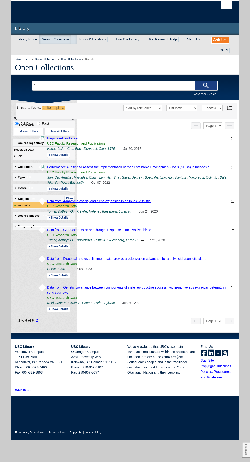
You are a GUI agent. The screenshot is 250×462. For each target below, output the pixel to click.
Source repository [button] (29, 143)
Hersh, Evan (120, 290)
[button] (34, 411)
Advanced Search (205, 94)
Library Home (27, 39)
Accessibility (93, 454)
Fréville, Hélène (152, 228)
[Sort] (142, 115)
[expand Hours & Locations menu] (110, 39)
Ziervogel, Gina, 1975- (164, 155)
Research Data (43, 150)
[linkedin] (211, 375)
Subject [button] (25, 199)
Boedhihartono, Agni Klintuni (131, 194)
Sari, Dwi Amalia (123, 189)
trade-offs (23, 205)
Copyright (75, 454)
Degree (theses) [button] (31, 215)
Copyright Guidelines (216, 387)
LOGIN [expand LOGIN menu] (223, 50)
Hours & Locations (92, 39)
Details (122, 161)
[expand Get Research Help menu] (181, 39)
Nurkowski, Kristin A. (156, 256)
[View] (181, 115)
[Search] (206, 85)
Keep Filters (28, 131)
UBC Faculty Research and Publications (140, 149)
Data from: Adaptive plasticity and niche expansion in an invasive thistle (163, 217)
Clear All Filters (59, 131)
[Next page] (229, 131)
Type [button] (23, 177)
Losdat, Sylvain (168, 324)
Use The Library (127, 39)
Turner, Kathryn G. (124, 228)
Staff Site (207, 382)
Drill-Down (24, 123)
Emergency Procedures (29, 454)
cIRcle (43, 156)
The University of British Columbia (26, 12)
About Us (193, 39)
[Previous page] (196, 131)
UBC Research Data (126, 222)
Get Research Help (163, 39)
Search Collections (56, 39)
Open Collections (44, 67)
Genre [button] (24, 188)
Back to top (25, 411)
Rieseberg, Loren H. (180, 228)
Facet (43, 123)
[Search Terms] (125, 86)
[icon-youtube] (225, 375)
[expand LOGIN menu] (232, 50)
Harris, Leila (120, 155)
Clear (69, 198)
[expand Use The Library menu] (143, 39)
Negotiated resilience (126, 144)
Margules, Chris (149, 189)
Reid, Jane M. (121, 324)
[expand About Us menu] (204, 39)
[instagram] (218, 375)
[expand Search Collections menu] (74, 39)
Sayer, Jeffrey (196, 189)
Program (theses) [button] (32, 226)
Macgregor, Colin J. (169, 194)
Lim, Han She (174, 189)
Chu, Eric (138, 155)
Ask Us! (220, 40)
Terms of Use (57, 454)
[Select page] (212, 131)
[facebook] (204, 375)
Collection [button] (24, 167)
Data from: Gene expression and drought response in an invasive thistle (163, 246)
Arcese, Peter (144, 324)
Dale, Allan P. (196, 194)
